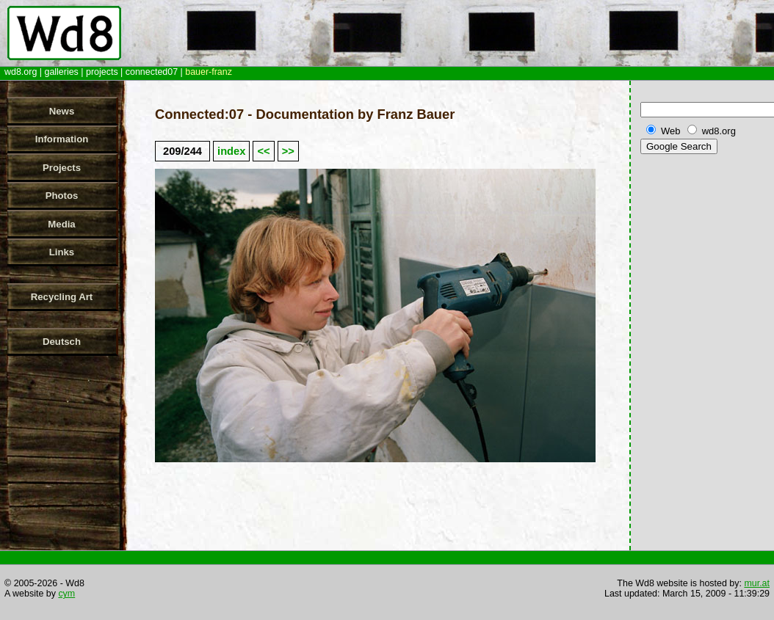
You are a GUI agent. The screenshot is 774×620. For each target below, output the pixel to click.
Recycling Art (62, 296)
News (61, 111)
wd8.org (20, 72)
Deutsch (62, 341)
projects (102, 72)
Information (62, 139)
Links (61, 252)
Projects (62, 167)
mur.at (757, 583)
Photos (62, 195)
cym (66, 593)
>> (288, 151)
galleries (61, 72)
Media (61, 224)
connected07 (152, 72)
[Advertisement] (704, 388)
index (231, 151)
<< (263, 151)
